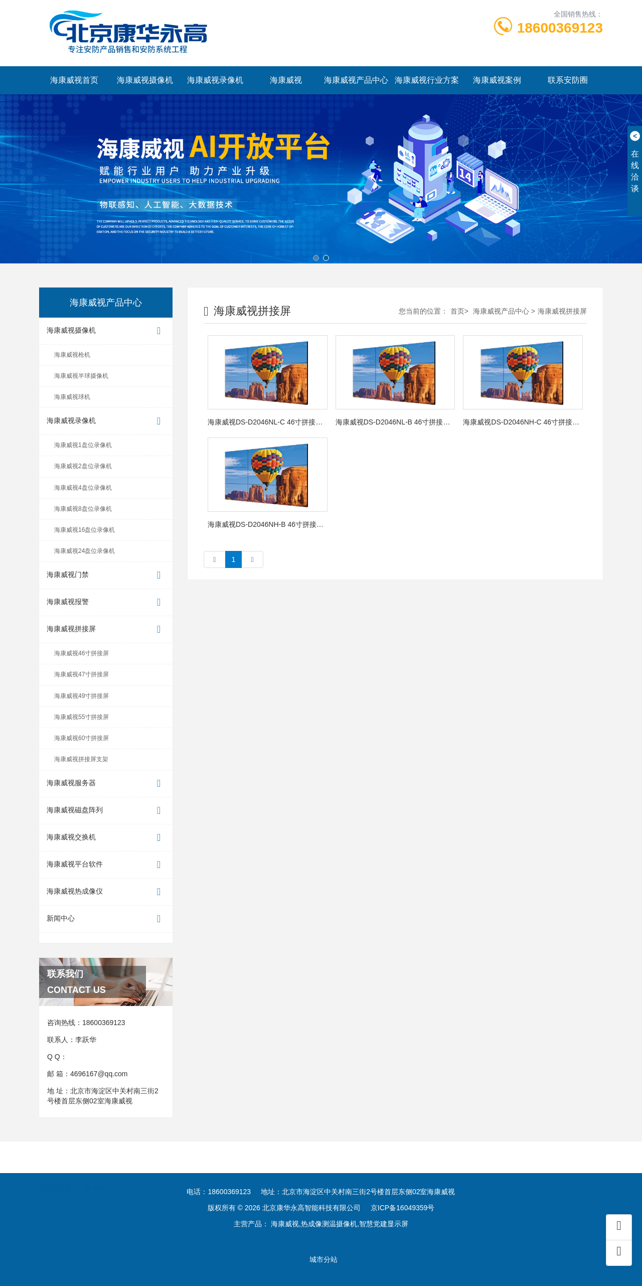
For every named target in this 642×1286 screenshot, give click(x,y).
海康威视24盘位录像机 (84, 550)
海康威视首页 (74, 80)
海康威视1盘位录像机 (83, 445)
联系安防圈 (568, 80)
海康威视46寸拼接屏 (81, 653)
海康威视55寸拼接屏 (81, 717)
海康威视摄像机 (145, 80)
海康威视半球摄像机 (81, 375)
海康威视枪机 (72, 354)
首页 (457, 311)
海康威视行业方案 (427, 80)
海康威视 (286, 80)
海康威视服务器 (106, 783)
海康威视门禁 (106, 575)
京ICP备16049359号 (403, 1208)
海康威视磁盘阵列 (106, 810)
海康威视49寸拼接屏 (81, 695)
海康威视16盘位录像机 (84, 529)
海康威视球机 (72, 396)
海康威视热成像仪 (106, 892)
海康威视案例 (497, 80)
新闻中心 (106, 919)
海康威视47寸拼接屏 (81, 674)
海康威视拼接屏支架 (81, 759)
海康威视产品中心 (356, 80)
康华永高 (98, 1182)
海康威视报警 (106, 602)
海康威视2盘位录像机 (83, 466)
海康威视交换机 (106, 837)
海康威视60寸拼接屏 (81, 738)
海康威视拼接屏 (106, 629)
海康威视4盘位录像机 (83, 487)
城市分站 (323, 1259)
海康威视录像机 (215, 80)
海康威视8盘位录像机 (83, 508)
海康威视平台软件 (106, 865)
